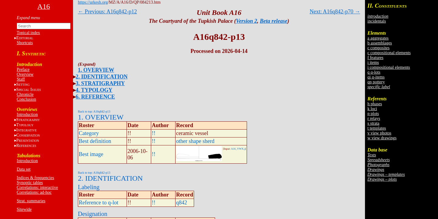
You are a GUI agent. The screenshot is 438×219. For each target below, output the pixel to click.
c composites (378, 48)
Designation (92, 213)
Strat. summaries (31, 201)
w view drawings (382, 138)
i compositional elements (388, 67)
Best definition (95, 141)
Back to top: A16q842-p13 (94, 111)
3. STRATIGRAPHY (100, 83)
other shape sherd (195, 141)
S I (28, 89)
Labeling (88, 187)
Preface (23, 69)
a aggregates (378, 38)
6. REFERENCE (95, 97)
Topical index (28, 32)
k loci (372, 108)
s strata (373, 123)
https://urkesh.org (93, 2)
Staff (21, 79)
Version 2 (246, 21)
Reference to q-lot (98, 203)
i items (373, 62)
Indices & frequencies (35, 178)
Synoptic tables (30, 182)
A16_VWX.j (238, 148)
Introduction (27, 114)
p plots (373, 113)
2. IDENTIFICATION (102, 77)
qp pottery (376, 82)
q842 (181, 203)
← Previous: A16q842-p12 (107, 12)
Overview (25, 74)
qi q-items (375, 77)
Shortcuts (25, 42)
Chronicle (25, 94)
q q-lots (373, 72)
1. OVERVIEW (96, 70)
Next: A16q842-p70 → (335, 12)
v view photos (379, 133)
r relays (373, 118)
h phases (374, 104)
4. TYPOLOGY (94, 90)
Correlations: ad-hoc (34, 192)
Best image (91, 154)
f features (375, 57)
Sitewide (24, 209)
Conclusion (26, 99)
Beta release (273, 21)
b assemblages (379, 43)
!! (153, 133)
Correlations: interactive (37, 187)
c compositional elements (389, 52)
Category (89, 133)
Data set (23, 169)
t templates (376, 128)
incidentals (376, 21)
